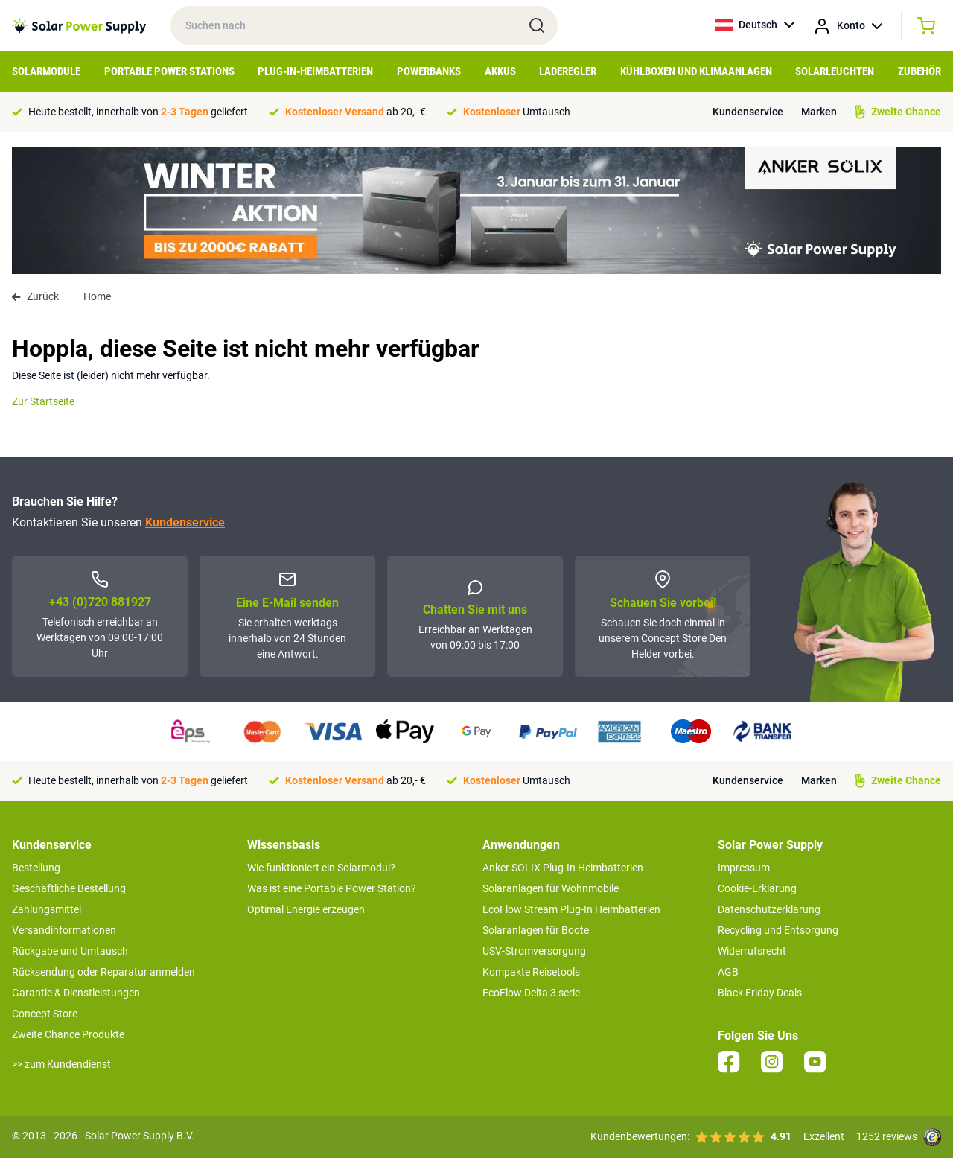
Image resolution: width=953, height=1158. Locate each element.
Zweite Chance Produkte (68, 1034)
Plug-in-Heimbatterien (315, 71)
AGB (728, 972)
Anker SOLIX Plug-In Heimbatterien (562, 868)
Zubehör (919, 71)
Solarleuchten (834, 71)
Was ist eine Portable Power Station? (331, 888)
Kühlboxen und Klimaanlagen (696, 71)
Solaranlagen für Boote (535, 930)
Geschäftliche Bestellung (69, 888)
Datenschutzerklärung (769, 909)
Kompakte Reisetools (531, 972)
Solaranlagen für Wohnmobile (550, 888)
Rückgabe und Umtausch (70, 951)
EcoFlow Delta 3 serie (531, 993)
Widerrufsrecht (752, 951)
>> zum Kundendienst (61, 1064)
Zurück (35, 296)
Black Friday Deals (760, 993)
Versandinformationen (64, 930)
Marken (819, 112)
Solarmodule (46, 71)
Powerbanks (429, 71)
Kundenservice (748, 112)
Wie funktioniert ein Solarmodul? (321, 868)
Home (97, 296)
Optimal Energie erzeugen (306, 909)
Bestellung (36, 868)
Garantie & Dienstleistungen (76, 993)
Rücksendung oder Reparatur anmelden (103, 972)
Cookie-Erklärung (757, 888)
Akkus (500, 71)
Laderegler (567, 71)
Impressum (744, 868)
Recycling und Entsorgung (778, 930)
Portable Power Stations (169, 71)
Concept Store (44, 1013)
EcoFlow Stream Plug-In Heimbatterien (571, 909)
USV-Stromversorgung (534, 951)
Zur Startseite (43, 401)
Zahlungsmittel (46, 909)
